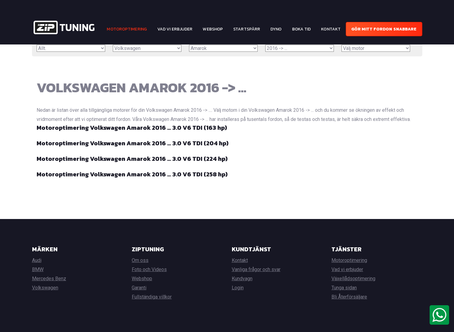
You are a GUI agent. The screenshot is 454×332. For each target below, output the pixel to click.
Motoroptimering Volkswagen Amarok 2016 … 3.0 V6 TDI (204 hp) (132, 143)
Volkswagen (45, 288)
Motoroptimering (127, 29)
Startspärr (246, 29)
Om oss (140, 260)
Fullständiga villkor (152, 297)
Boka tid (301, 29)
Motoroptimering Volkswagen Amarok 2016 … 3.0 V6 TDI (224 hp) (132, 158)
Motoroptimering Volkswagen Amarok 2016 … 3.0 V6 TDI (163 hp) (132, 127)
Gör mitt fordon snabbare (383, 29)
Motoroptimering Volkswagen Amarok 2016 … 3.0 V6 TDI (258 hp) (132, 174)
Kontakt (331, 29)
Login (238, 288)
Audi (36, 260)
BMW (38, 269)
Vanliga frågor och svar (256, 269)
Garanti (139, 288)
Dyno (275, 29)
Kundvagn (242, 278)
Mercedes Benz (49, 278)
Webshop (213, 29)
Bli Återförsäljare (349, 297)
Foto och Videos (149, 269)
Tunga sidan (344, 288)
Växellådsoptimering (353, 278)
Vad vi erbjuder (175, 29)
